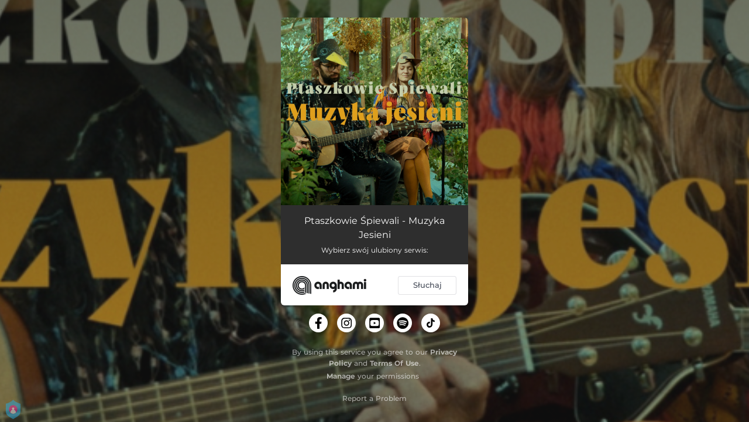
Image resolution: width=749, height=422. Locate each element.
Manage (341, 376)
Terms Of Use (394, 363)
